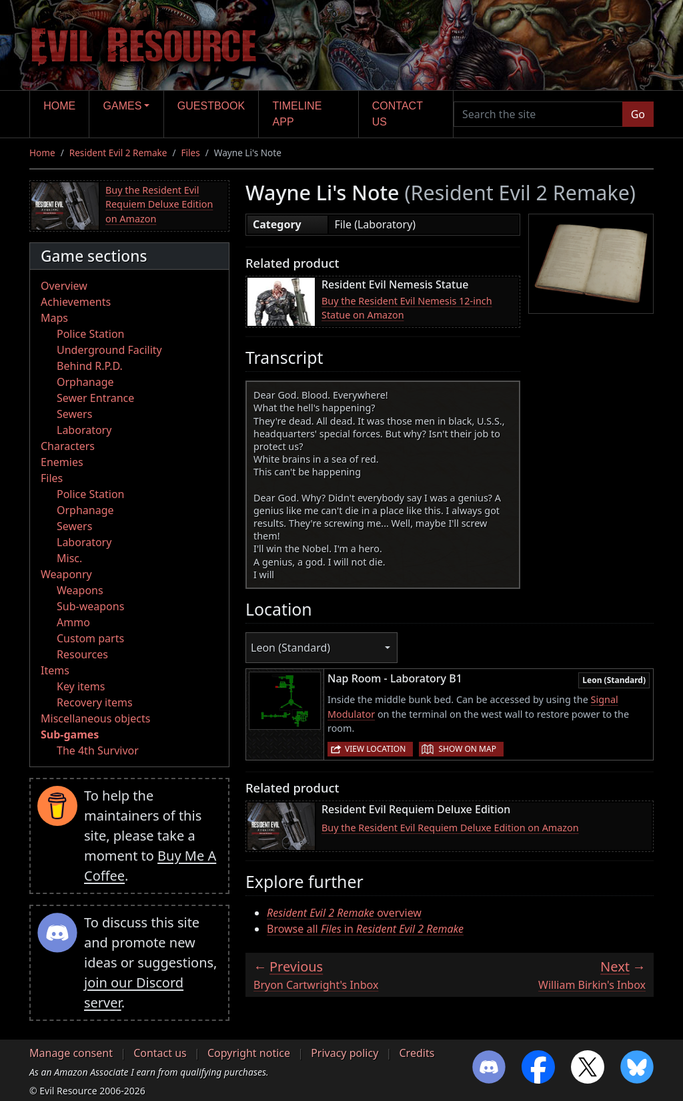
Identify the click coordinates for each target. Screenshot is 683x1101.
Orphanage (85, 382)
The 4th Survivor (98, 750)
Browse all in (365, 928)
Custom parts (90, 638)
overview (344, 912)
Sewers (74, 414)
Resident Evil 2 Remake (118, 152)
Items (55, 670)
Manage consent (71, 1053)
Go (638, 114)
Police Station (91, 333)
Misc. (69, 558)
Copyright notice (248, 1053)
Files (190, 152)
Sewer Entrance (95, 398)
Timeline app (297, 114)
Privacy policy (344, 1053)
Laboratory (84, 430)
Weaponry (66, 574)
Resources (82, 654)
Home (59, 106)
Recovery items (95, 702)
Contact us (397, 114)
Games (122, 106)
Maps (54, 317)
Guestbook (211, 106)
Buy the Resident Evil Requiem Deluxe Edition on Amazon (159, 204)
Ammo (73, 622)
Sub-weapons (90, 606)
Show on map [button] (467, 748)
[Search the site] (538, 114)
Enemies (62, 462)
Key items (81, 686)
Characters (68, 446)
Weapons (80, 590)
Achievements (76, 301)
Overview (64, 285)
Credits (416, 1053)
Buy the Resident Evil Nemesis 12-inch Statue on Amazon (406, 308)
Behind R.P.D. (90, 366)
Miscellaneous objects (95, 718)
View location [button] (375, 748)
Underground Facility (109, 350)
